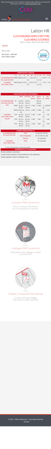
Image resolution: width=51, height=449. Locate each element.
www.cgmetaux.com (33, 4)
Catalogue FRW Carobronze (25, 247)
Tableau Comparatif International (25, 293)
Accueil (26, 422)
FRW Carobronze (21, 419)
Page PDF (5, 45)
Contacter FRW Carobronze (25, 201)
